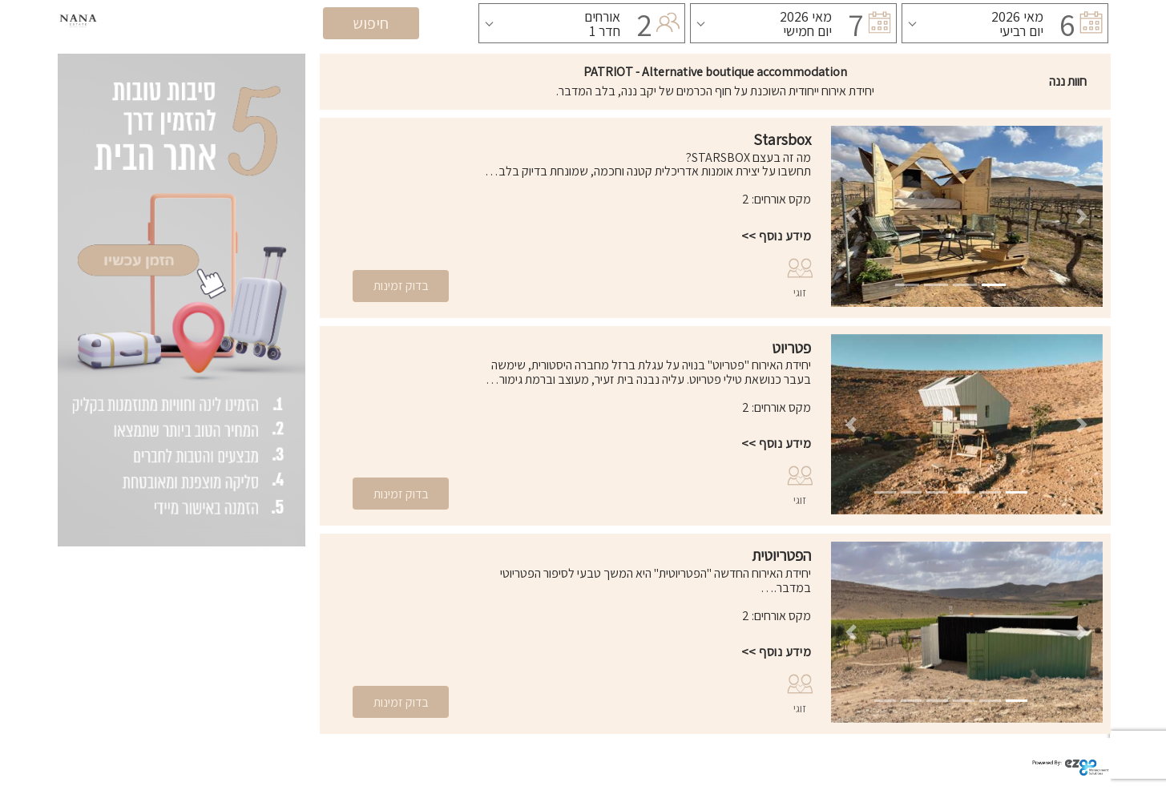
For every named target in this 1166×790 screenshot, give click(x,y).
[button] (851, 216)
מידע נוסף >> (776, 236)
